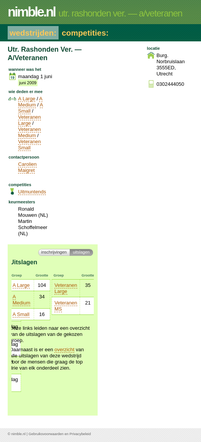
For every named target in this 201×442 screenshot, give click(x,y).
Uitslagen (81, 252)
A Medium (30, 102)
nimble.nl (18, 434)
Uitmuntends (32, 192)
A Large (26, 98)
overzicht (64, 349)
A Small (30, 108)
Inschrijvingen (54, 252)
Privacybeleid (80, 434)
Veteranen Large (29, 120)
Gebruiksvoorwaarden (46, 434)
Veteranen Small (29, 145)
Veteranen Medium (29, 132)
